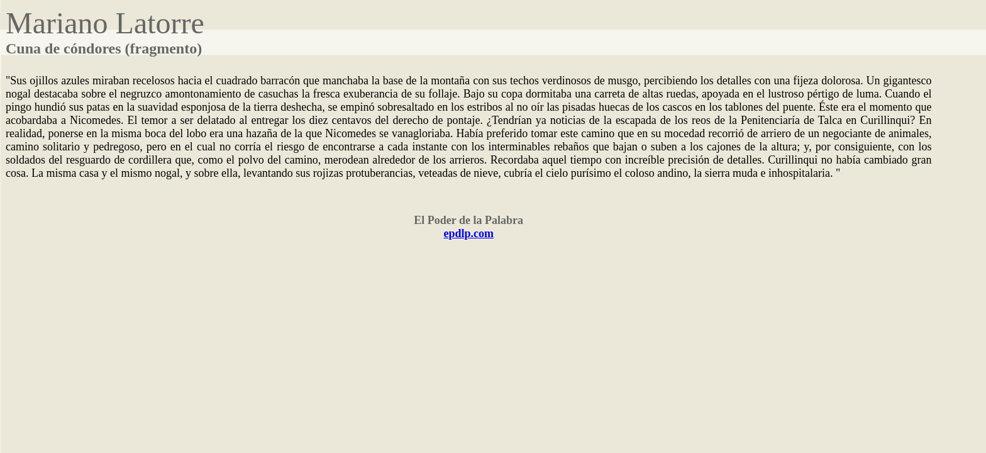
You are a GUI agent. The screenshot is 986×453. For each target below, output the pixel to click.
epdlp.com (468, 233)
